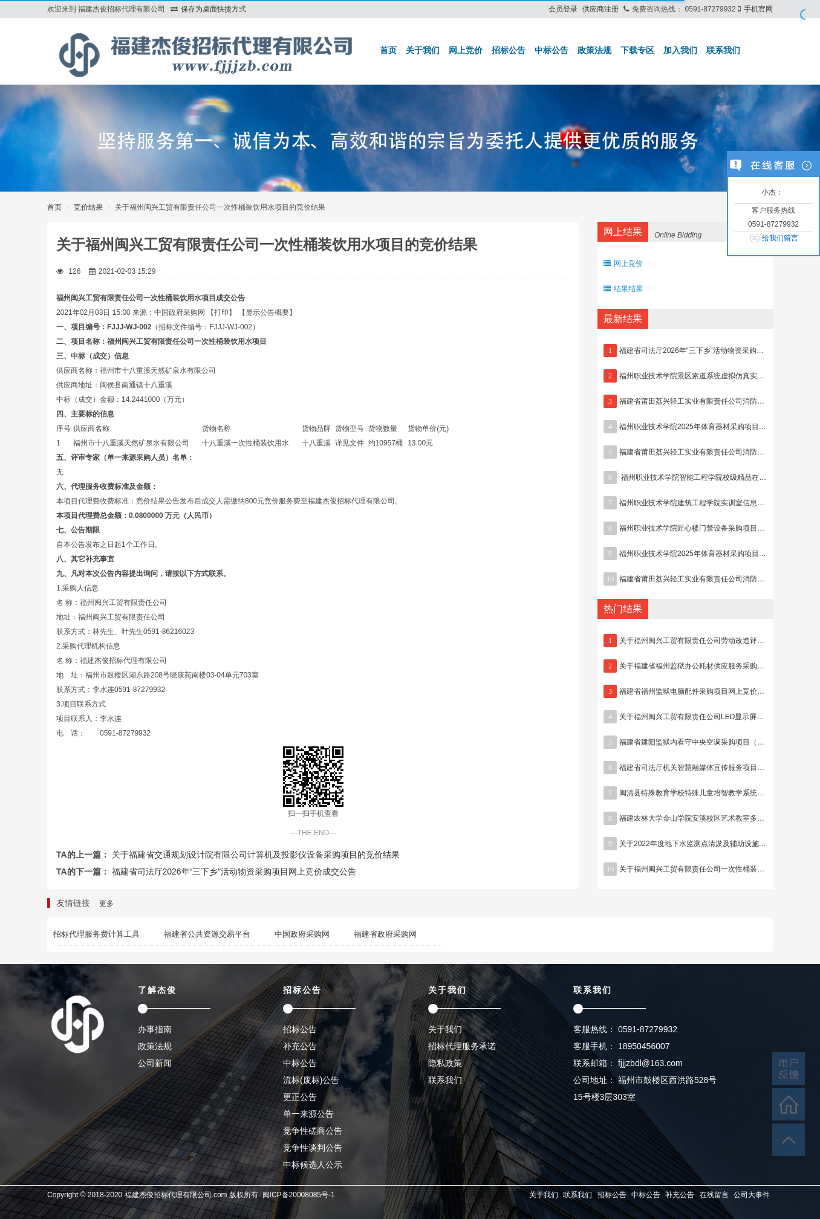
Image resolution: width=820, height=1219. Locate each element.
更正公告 (300, 1097)
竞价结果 (88, 207)
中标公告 (551, 50)
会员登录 (563, 9)
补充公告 (300, 1046)
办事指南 (155, 1029)
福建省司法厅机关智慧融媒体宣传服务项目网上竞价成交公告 (717, 767)
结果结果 (623, 289)
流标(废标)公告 (311, 1080)
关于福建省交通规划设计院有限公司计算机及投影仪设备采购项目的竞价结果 (256, 854)
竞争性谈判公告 (312, 1148)
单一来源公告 (308, 1114)
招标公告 (509, 50)
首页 (388, 50)
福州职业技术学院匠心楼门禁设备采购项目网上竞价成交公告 (717, 528)
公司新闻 (155, 1063)
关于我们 (423, 50)
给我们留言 (780, 238)
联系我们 (723, 50)
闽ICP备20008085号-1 (298, 1195)
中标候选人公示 (312, 1164)
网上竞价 (466, 50)
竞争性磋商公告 (312, 1131)
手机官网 (758, 9)
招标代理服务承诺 (462, 1046)
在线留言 (714, 1195)
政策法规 (594, 50)
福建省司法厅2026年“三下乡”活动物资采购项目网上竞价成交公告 (234, 871)
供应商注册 (600, 9)
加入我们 (680, 50)
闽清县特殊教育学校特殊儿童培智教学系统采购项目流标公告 (717, 793)
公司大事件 (752, 1195)
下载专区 (637, 50)
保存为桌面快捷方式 (213, 9)
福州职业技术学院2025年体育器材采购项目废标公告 (703, 553)
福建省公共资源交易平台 (207, 934)
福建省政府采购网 (385, 934)
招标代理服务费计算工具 (96, 934)
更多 (106, 903)
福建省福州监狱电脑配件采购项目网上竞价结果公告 (702, 691)
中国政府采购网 (302, 934)
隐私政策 (445, 1063)
